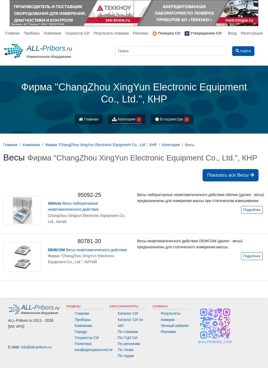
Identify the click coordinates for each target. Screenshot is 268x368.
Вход (232, 33)
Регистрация (252, 33)
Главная (12, 33)
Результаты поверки (111, 33)
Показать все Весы (230, 175)
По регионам (129, 344)
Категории (127, 119)
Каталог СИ (128, 313)
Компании (52, 33)
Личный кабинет (175, 326)
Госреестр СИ (77, 33)
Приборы (32, 33)
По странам (128, 332)
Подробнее (251, 210)
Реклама (140, 33)
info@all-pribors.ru (36, 347)
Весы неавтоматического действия (87, 250)
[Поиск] (170, 51)
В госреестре (172, 119)
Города (81, 332)
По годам (126, 356)
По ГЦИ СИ (128, 338)
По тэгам (125, 350)
